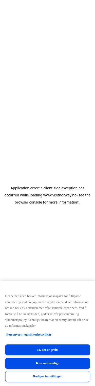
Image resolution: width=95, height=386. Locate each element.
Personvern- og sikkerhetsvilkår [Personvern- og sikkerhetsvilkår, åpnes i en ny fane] (28, 334)
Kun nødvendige (47, 363)
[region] (47, 333)
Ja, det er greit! (47, 350)
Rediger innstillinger (47, 376)
